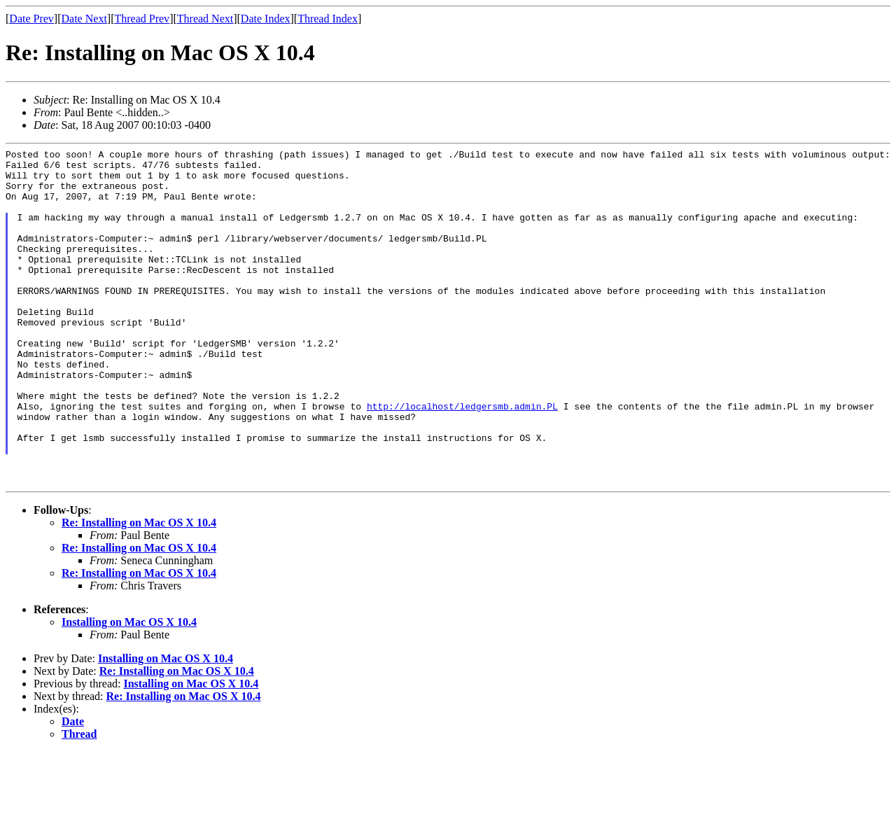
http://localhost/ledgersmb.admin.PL (462, 458)
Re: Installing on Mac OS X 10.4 (139, 590)
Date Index (265, 18)
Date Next (84, 18)
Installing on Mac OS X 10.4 (129, 689)
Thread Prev (141, 18)
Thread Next (205, 18)
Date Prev (31, 18)
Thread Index (328, 18)
